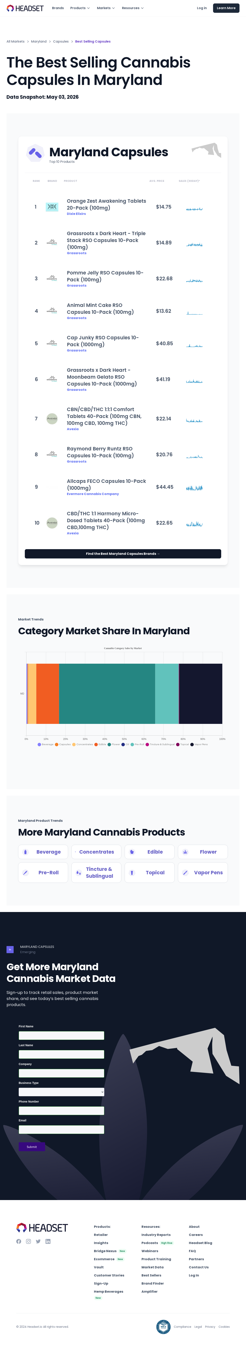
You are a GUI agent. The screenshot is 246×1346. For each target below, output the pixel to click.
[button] (80, 8)
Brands (58, 8)
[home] (25, 8)
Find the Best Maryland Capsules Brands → (123, 553)
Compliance (182, 1327)
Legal (198, 1327)
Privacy (210, 1327)
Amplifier (150, 1291)
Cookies (224, 1327)
